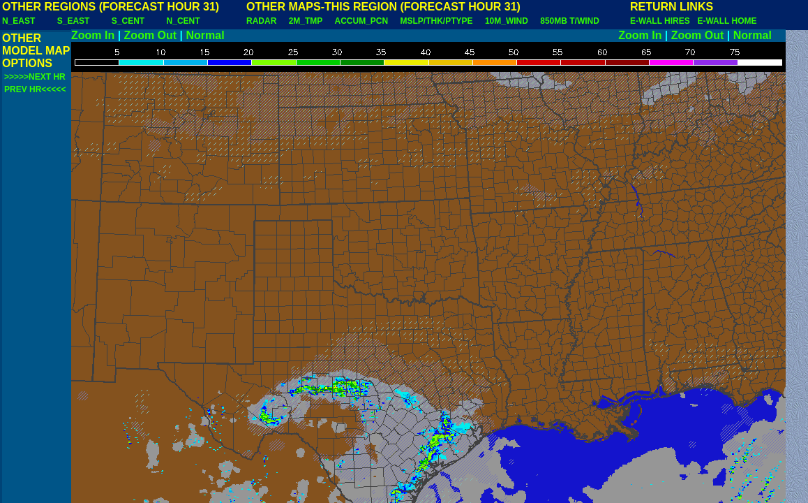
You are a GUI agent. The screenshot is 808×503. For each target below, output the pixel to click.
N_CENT (183, 21)
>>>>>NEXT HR (35, 77)
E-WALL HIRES (662, 21)
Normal (205, 35)
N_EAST (18, 21)
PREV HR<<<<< (35, 89)
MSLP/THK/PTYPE (437, 21)
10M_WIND (506, 21)
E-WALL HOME (726, 21)
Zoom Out (150, 35)
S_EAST (73, 21)
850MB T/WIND (569, 21)
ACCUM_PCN (362, 21)
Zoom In (92, 35)
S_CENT (128, 21)
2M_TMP (305, 21)
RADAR (261, 21)
